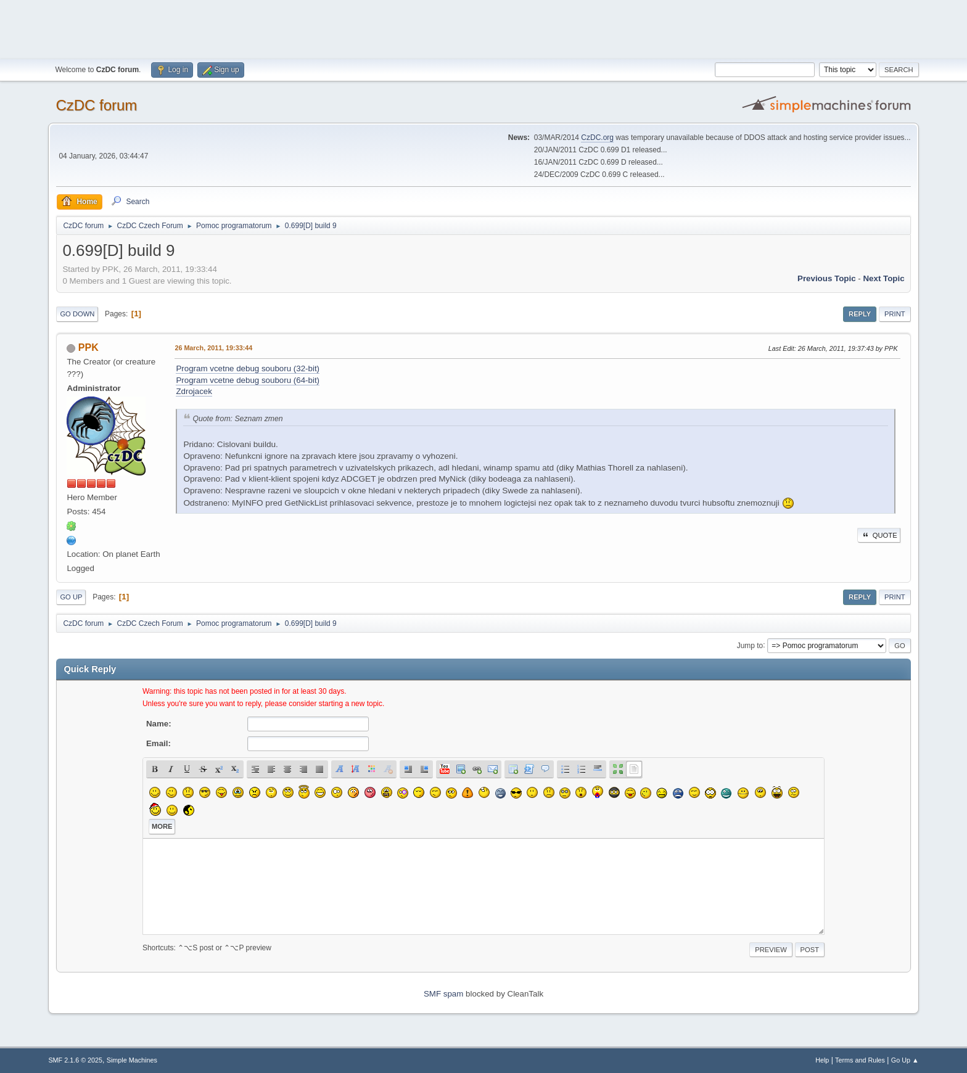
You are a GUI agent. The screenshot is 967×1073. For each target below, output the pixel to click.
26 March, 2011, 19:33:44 (213, 348)
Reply (860, 314)
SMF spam (443, 993)
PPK (88, 347)
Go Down (77, 314)
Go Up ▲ (905, 1060)
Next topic (883, 278)
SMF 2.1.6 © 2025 (75, 1060)
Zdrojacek (194, 391)
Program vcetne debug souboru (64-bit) (247, 380)
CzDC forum (96, 105)
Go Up (71, 597)
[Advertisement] (483, 28)
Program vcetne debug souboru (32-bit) (247, 368)
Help (822, 1060)
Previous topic (826, 278)
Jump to (750, 645)
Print (894, 314)
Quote (878, 535)
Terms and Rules (860, 1060)
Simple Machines (132, 1060)
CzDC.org (597, 137)
